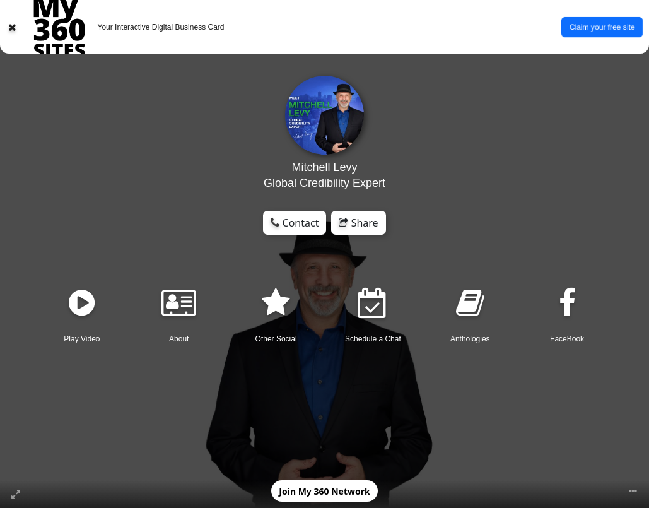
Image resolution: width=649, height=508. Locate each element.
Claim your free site (601, 26)
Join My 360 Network (324, 491)
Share (358, 223)
